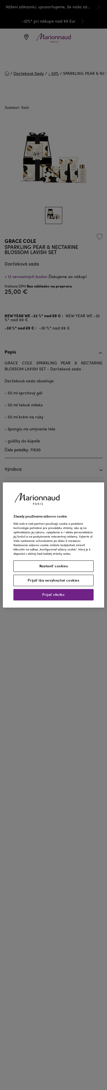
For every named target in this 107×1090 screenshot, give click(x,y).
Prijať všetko (53, 594)
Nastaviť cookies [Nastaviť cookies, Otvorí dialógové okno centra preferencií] (53, 566)
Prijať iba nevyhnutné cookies (53, 580)
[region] (53, 545)
